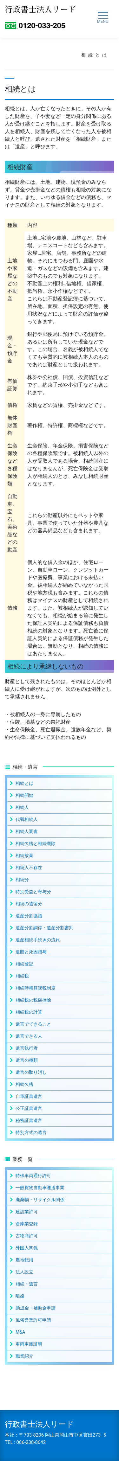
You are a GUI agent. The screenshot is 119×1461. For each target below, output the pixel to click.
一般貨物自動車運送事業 (40, 1187)
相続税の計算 (29, 1012)
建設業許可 (27, 1211)
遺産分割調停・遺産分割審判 (44, 927)
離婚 (20, 1295)
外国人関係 (27, 1247)
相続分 (22, 879)
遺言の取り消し (31, 1072)
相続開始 (24, 795)
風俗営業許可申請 (33, 1320)
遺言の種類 (27, 1060)
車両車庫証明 (29, 1344)
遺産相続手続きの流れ (38, 939)
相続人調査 (27, 831)
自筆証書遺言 (29, 1096)
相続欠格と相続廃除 (36, 843)
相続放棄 (24, 855)
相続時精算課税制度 (36, 987)
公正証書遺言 (29, 1108)
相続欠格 (24, 1084)
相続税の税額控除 (33, 1000)
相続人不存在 (29, 867)
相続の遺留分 (29, 903)
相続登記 (24, 963)
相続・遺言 (27, 1283)
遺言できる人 (29, 1036)
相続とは (24, 783)
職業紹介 (24, 1356)
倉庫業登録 (27, 1223)
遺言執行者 (27, 1048)
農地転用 (24, 1259)
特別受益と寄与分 (33, 891)
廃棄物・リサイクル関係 (40, 1199)
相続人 (22, 807)
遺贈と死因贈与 (31, 951)
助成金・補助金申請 (36, 1307)
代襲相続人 (27, 819)
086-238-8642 (31, 1442)
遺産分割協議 (29, 915)
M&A (20, 1332)
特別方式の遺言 (31, 1132)
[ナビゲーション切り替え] (102, 18)
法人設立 (24, 1271)
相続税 (22, 975)
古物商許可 (27, 1235)
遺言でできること (33, 1024)
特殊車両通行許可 (33, 1175)
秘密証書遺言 (29, 1120)
